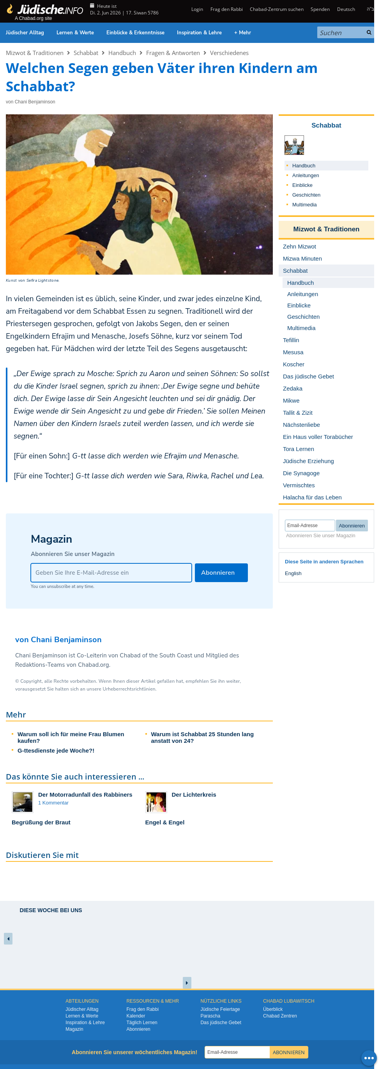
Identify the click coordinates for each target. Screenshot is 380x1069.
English (293, 573)
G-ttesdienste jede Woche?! (56, 750)
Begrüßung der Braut (41, 822)
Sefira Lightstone (42, 280)
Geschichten (306, 195)
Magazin (74, 1029)
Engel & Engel (165, 822)
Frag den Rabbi (226, 9)
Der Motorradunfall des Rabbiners (85, 794)
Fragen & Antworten (173, 53)
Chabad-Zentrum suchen (277, 9)
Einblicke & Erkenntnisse (135, 32)
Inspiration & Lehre (199, 32)
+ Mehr (242, 32)
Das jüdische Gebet (220, 1022)
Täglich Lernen (141, 1022)
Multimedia (304, 205)
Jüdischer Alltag (25, 32)
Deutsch (346, 9)
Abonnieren (138, 1029)
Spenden (320, 9)
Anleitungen (305, 175)
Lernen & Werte (75, 32)
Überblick (273, 1009)
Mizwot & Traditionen (35, 53)
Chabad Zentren (280, 1016)
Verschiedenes (229, 53)
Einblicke (302, 185)
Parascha (210, 1016)
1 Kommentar (53, 803)
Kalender (135, 1016)
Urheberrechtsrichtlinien (129, 689)
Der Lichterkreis (194, 794)
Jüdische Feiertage (220, 1009)
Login (196, 9)
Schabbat (86, 53)
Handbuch (122, 53)
